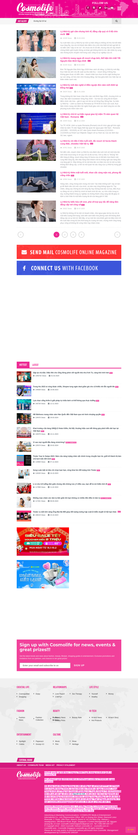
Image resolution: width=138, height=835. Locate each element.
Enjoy (38, 692)
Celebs (21, 742)
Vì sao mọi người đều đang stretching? (54, 440)
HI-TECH (92, 708)
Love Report (60, 692)
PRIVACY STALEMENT (66, 763)
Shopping (22, 695)
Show (74, 739)
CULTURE (57, 732)
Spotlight (22, 739)
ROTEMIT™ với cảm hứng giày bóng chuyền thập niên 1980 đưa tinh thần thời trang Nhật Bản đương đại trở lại (70, 18)
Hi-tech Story (113, 715)
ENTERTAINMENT (24, 732)
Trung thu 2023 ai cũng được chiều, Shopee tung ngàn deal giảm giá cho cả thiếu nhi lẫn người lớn (75, 385)
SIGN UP (79, 663)
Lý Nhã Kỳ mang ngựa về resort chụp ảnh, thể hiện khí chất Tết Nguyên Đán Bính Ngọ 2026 (89, 59)
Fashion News (22, 716)
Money (111, 692)
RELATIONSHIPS (60, 685)
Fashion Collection (39, 716)
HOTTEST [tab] (23, 362)
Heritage (75, 742)
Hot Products (97, 718)
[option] (72, 18)
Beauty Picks (60, 718)
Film (57, 742)
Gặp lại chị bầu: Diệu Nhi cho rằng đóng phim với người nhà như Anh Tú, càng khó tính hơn (73, 371)
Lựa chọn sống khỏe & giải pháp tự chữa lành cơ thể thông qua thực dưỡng (66, 398)
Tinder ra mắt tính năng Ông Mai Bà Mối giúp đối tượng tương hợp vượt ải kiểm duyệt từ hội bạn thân (77, 510)
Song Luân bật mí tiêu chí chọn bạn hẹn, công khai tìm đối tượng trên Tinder (66, 468)
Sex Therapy (77, 692)
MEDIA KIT (50, 763)
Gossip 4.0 (40, 742)
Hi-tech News (97, 715)
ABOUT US (21, 763)
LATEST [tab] (35, 362)
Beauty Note (77, 715)
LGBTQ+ (58, 695)
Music (57, 739)
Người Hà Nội (79, 792)
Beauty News (60, 715)
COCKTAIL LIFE (23, 685)
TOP (131, 830)
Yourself (95, 692)
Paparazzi (39, 739)
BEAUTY (56, 708)
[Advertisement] (38, 295)
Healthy (94, 695)
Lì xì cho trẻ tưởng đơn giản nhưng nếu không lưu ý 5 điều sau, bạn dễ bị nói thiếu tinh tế (72, 482)
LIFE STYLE (94, 685)
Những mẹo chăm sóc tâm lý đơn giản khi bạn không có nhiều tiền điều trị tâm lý (72, 496)
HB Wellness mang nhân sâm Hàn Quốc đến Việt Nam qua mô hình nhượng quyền (69, 412)
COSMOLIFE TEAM (36, 763)
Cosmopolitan (24, 692)
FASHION (20, 708)
